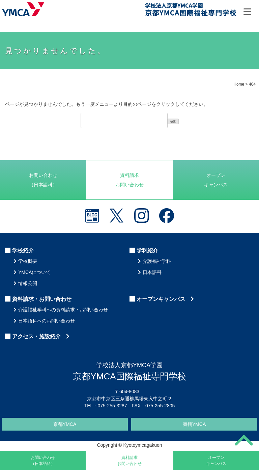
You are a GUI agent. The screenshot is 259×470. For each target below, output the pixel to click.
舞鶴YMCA (194, 424)
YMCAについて (34, 272)
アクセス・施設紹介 (40, 336)
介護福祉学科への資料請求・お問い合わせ (63, 309)
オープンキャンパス (216, 180)
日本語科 (152, 272)
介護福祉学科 (157, 261)
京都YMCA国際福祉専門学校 (190, 10)
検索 (173, 121)
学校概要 (27, 261)
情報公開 (27, 283)
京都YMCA (64, 424)
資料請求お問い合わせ (129, 180)
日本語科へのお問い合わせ (46, 320)
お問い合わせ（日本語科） (43, 180)
